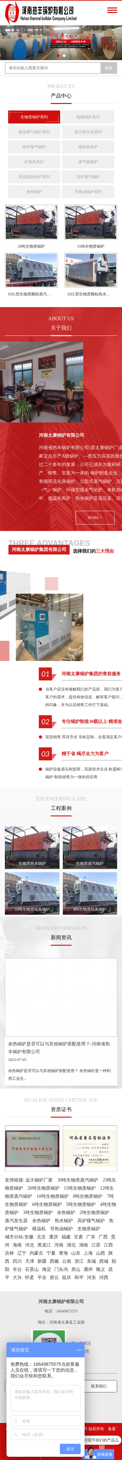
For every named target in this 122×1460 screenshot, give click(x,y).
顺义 (100, 1269)
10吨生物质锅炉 (53, 1196)
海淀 (46, 1269)
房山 (75, 1269)
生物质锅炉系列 (34, 117)
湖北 (71, 1245)
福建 (66, 1236)
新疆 (42, 1261)
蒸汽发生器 (16, 1220)
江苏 (96, 1245)
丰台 (17, 1269)
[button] (58, 55)
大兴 (17, 1277)
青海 (63, 1253)
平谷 (42, 1277)
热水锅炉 (64, 1220)
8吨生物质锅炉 (87, 1196)
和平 (79, 1277)
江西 (108, 1245)
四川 (17, 1261)
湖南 (83, 1245)
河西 (103, 1277)
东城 (91, 1261)
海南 (17, 1245)
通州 (88, 1269)
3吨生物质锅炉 (38, 1212)
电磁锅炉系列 (88, 117)
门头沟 (61, 1269)
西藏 (54, 1261)
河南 (58, 1245)
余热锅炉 (34, 191)
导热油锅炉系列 (88, 191)
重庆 (53, 1236)
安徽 (29, 1236)
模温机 (39, 1228)
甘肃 (78, 1236)
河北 (29, 1245)
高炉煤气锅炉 (88, 176)
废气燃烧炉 (88, 162)
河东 (91, 1277)
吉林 (9, 1253)
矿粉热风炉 (34, 162)
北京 (41, 1236)
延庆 (66, 1277)
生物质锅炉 (88, 1228)
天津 (29, 1261)
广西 (103, 1236)
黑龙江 (44, 1245)
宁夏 (51, 1253)
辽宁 (21, 1253)
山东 (75, 1253)
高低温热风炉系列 (34, 176)
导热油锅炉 (61, 1228)
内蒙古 (36, 1253)
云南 (66, 1261)
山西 (100, 1253)
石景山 (32, 1269)
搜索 (109, 68)
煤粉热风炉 (88, 147)
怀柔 (29, 1277)
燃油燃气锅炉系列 (34, 132)
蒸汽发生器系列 (88, 132)
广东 (90, 1236)
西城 (103, 1261)
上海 (88, 1253)
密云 (54, 1277)
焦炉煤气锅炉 (34, 147)
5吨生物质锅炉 (81, 1204)
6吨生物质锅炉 (47, 1204)
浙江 (79, 1261)
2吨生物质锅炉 (94, 1212)
